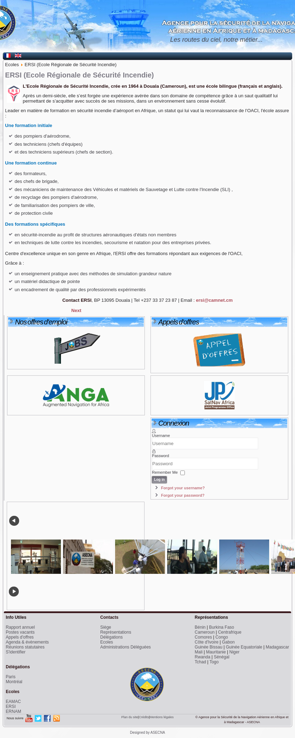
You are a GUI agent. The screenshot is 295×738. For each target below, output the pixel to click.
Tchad (200, 661)
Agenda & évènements (27, 642)
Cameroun (205, 632)
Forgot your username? (183, 488)
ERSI (11, 706)
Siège (105, 627)
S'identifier (15, 652)
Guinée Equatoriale (244, 647)
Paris (10, 676)
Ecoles (106, 642)
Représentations (115, 632)
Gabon (228, 642)
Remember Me (165, 472)
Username (161, 435)
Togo (214, 661)
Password (160, 456)
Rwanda (202, 657)
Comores (203, 637)
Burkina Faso (221, 627)
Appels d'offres (20, 637)
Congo (221, 637)
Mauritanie (216, 652)
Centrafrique (230, 632)
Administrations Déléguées (125, 647)
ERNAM (13, 711)
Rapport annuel (20, 627)
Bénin (200, 627)
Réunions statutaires (25, 647)
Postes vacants (20, 632)
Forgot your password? (183, 495)
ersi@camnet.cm (214, 300)
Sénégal (221, 657)
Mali (199, 652)
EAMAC (13, 701)
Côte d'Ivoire (207, 642)
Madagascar (277, 647)
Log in (159, 480)
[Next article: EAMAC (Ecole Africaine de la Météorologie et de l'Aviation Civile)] (76, 310)
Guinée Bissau (208, 647)
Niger (234, 652)
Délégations (111, 637)
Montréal (14, 681)
